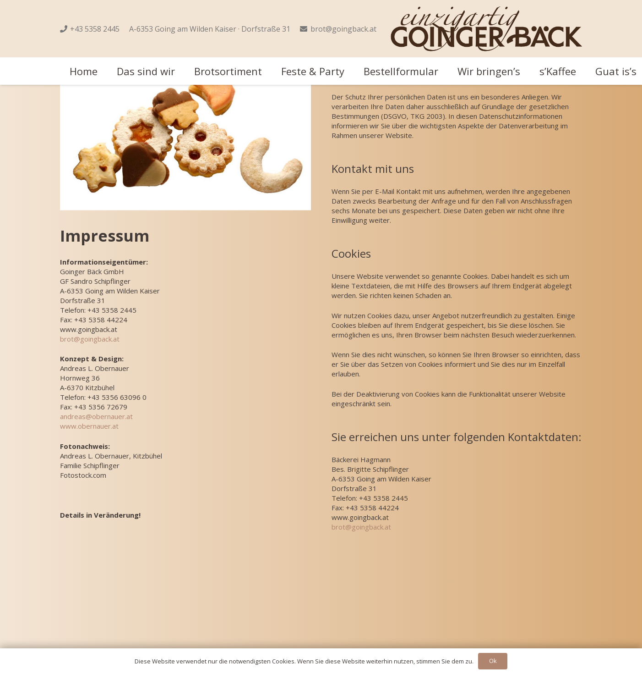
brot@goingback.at (90, 338)
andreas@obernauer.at (96, 416)
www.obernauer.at (89, 426)
